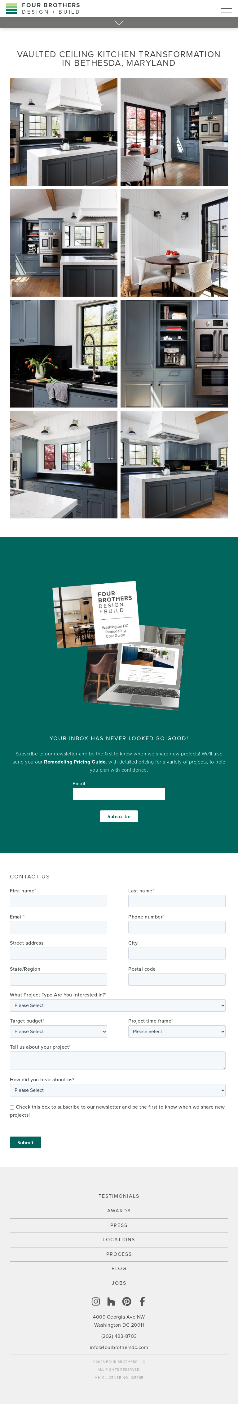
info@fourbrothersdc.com (119, 1347)
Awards (119, 1211)
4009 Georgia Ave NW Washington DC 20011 (119, 1321)
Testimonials (119, 1196)
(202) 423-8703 (119, 1336)
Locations (119, 1240)
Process (119, 1254)
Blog (119, 1268)
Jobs (119, 1283)
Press (119, 1225)
